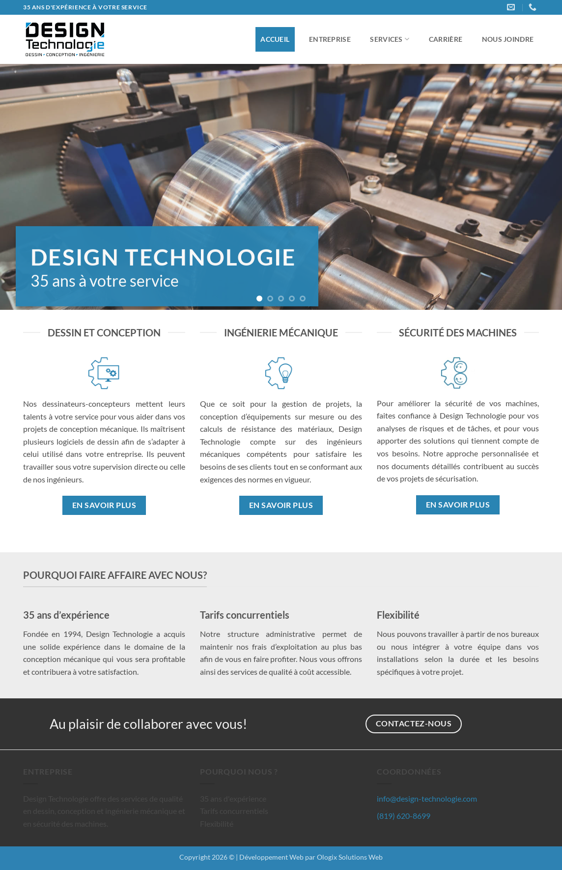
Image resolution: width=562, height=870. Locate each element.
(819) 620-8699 (403, 815)
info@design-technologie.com (427, 798)
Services (389, 39)
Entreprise (330, 39)
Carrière (445, 39)
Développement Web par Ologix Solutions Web (311, 857)
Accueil (274, 39)
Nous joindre (508, 39)
